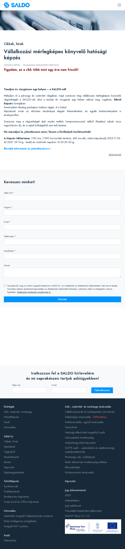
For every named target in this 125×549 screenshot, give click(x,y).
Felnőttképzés (11, 417)
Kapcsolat (9, 467)
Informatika (9, 427)
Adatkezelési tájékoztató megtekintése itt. (34, 292)
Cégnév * (8, 207)
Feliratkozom (102, 390)
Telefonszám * (10, 236)
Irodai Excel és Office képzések (21, 502)
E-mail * (7, 221)
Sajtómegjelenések (14, 472)
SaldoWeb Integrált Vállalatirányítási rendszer (28, 516)
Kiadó (7, 422)
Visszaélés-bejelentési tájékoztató (83, 511)
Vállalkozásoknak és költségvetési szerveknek (90, 412)
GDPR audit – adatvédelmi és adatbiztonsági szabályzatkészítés (89, 450)
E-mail (54, 385)
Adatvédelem (72, 500)
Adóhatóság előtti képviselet (80, 443)
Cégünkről (9, 452)
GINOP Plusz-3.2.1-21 (77, 516)
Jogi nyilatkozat (73, 506)
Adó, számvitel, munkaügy (18, 412)
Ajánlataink (9, 447)
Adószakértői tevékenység (79, 437)
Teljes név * (9, 192)
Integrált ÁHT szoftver (16, 526)
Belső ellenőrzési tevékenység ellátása (86, 462)
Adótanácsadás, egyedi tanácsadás (84, 422)
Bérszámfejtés (72, 467)
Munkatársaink (11, 457)
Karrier (7, 462)
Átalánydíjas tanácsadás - (85, 417)
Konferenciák (11, 486)
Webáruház (10, 540)
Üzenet (7, 265)
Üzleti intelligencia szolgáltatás (20, 521)
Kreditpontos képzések (16, 497)
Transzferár (71, 427)
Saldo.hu (8, 436)
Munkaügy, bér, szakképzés (80, 457)
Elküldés (62, 299)
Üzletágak (9, 407)
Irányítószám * (10, 251)
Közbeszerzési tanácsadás (79, 472)
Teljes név (16, 385)
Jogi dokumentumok (75, 490)
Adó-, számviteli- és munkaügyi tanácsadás (88, 407)
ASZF (68, 495)
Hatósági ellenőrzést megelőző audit (85, 432)
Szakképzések (11, 491)
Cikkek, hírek (14, 44)
